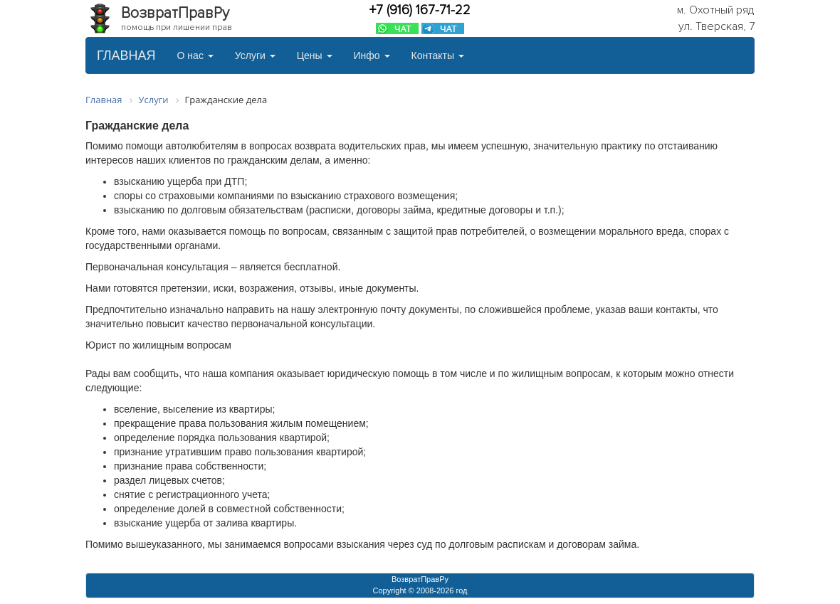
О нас (195, 55)
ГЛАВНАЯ (126, 55)
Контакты (437, 55)
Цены (314, 55)
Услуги (255, 55)
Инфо (372, 55)
